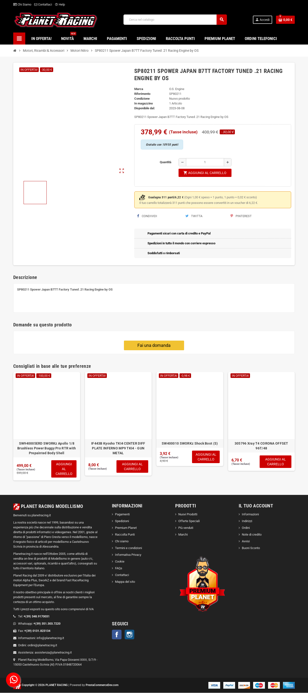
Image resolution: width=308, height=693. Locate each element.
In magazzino (143, 103)
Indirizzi (247, 521)
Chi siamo (121, 542)
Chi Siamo (22, 4)
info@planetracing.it (50, 638)
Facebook (117, 635)
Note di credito (252, 535)
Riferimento (142, 94)
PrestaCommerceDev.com (102, 685)
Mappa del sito (125, 582)
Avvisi (246, 542)
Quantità (165, 162)
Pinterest (241, 216)
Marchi (183, 535)
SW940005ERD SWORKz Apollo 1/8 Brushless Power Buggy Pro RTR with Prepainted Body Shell (46, 448)
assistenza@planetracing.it (53, 652)
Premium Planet (126, 528)
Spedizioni (122, 521)
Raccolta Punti (125, 535)
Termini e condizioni (128, 548)
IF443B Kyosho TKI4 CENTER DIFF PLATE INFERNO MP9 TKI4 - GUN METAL (118, 448)
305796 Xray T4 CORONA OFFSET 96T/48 (261, 445)
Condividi (147, 216)
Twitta (193, 216)
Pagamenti (122, 515)
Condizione (142, 98)
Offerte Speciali (189, 521)
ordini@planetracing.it (42, 645)
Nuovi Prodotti (187, 515)
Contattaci (43, 4)
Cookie (119, 562)
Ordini (246, 528)
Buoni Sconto (251, 548)
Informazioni (250, 515)
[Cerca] (174, 19)
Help (60, 4)
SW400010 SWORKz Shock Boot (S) (190, 443)
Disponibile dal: (144, 108)
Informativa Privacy (128, 555)
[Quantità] (205, 162)
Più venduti (185, 528)
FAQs (118, 568)
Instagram (129, 635)
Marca (138, 89)
